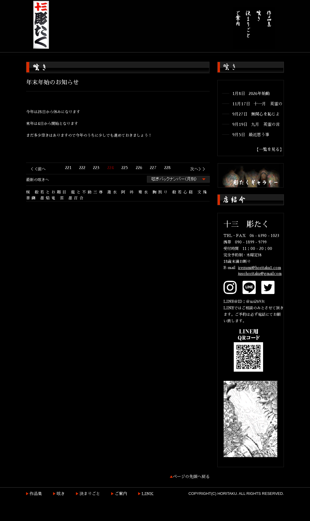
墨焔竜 (48, 198)
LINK (148, 494)
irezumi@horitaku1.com (259, 268)
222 (82, 168)
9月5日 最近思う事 (250, 135)
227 (153, 168)
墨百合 (76, 198)
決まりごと (89, 494)
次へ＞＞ (198, 169)
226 (139, 168)
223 (96, 168)
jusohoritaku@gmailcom (260, 273)
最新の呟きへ (37, 180)
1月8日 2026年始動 (251, 93)
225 (124, 168)
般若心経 (183, 192)
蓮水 (112, 192)
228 (167, 168)
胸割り (161, 192)
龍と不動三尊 (87, 192)
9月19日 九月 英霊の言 (256, 124)
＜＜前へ (37, 169)
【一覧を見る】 (269, 149)
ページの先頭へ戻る (191, 477)
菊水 (144, 192)
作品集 (36, 494)
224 (110, 168)
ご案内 (121, 494)
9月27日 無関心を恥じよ (256, 114)
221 (68, 168)
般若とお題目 (51, 192)
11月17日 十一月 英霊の (257, 104)
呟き (61, 494)
